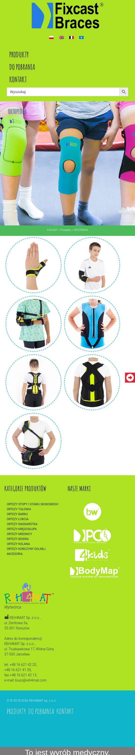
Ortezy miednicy (19, 534)
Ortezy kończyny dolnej (26, 549)
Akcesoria (15, 554)
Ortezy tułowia (19, 509)
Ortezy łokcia (18, 519)
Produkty (19, 54)
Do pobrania (22, 67)
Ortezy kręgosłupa (22, 529)
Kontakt (18, 79)
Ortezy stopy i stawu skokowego (32, 504)
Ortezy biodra (18, 539)
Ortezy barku (17, 514)
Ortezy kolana (18, 544)
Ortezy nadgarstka (22, 524)
